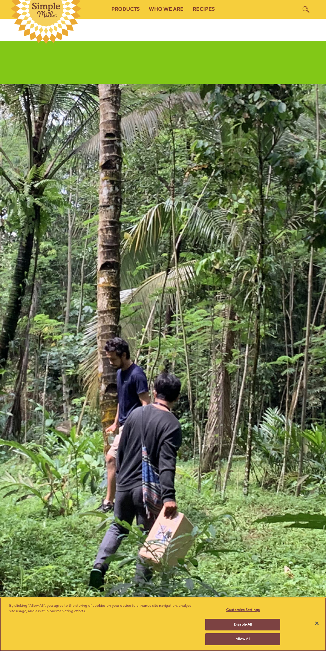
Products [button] (125, 9)
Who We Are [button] (166, 9)
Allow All (243, 639)
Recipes (204, 9)
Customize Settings (243, 609)
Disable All (243, 624)
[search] (306, 9)
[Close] (317, 623)
